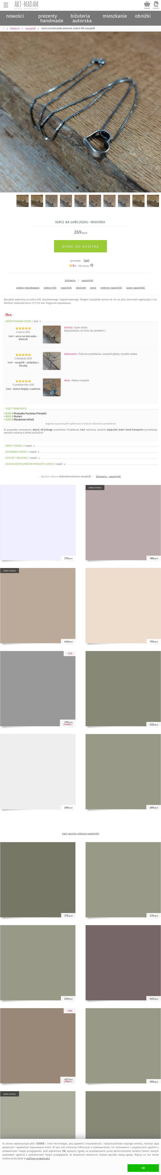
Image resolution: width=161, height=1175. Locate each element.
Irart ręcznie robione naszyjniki (80, 833)
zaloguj (156, 8)
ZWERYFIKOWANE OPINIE (23, 321)
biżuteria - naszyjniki (108, 476)
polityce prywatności (38, 1158)
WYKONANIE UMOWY (22, 452)
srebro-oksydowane (27, 287)
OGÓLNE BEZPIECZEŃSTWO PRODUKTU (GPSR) (35, 464)
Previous (6, 106)
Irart (87, 260)
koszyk (147, 8)
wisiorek (81, 287)
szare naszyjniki (135, 287)
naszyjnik (66, 287)
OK (143, 1168)
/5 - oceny (79, 265)
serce (93, 287)
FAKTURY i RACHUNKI (22, 458)
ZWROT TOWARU (20, 445)
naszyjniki (87, 280)
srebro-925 (50, 287)
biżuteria (70, 280)
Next (154, 106)
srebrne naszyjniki (111, 287)
